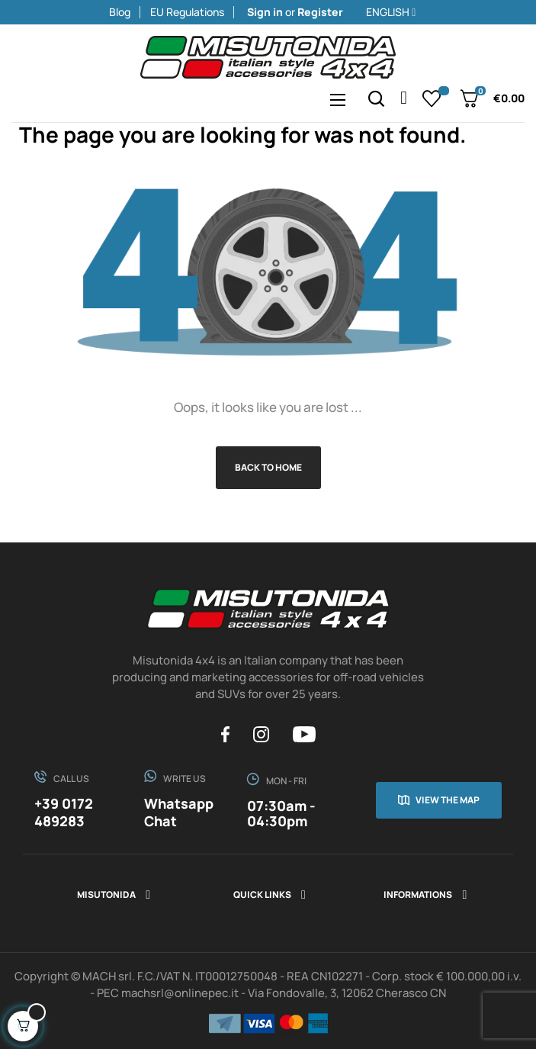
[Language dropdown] (445, 12)
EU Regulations (187, 12)
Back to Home (268, 467)
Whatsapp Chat (178, 812)
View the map (448, 799)
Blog (119, 12)
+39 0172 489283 (63, 812)
